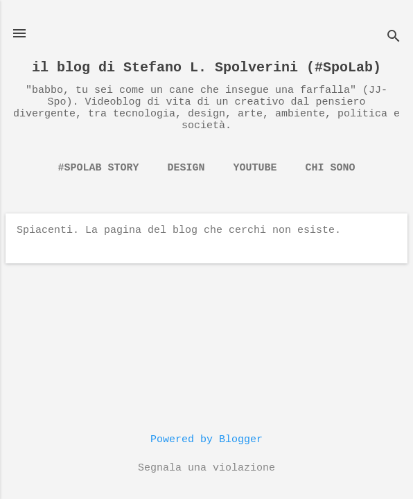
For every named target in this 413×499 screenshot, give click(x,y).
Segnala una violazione (206, 468)
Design (185, 168)
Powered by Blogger (206, 440)
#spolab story (98, 168)
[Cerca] (393, 38)
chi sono (330, 168)
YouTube (255, 168)
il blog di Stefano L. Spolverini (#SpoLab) (206, 68)
